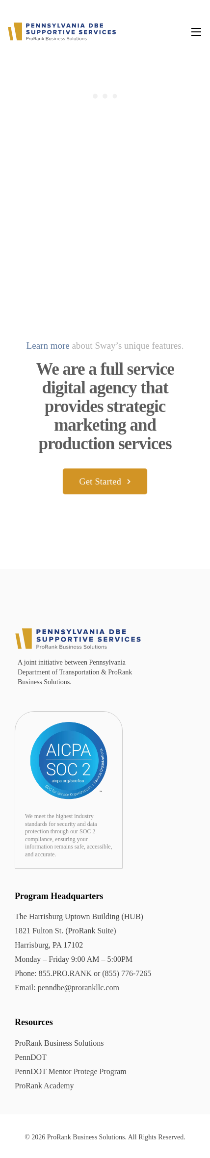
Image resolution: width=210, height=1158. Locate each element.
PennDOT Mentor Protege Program (71, 1071)
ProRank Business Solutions (59, 1043)
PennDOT (31, 1057)
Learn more (48, 345)
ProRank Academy (44, 1085)
